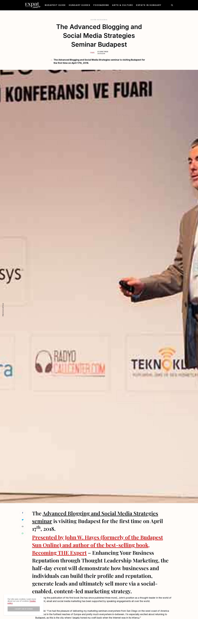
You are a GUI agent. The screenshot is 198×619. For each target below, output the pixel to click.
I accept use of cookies (24, 609)
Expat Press (104, 51)
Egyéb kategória (99, 19)
